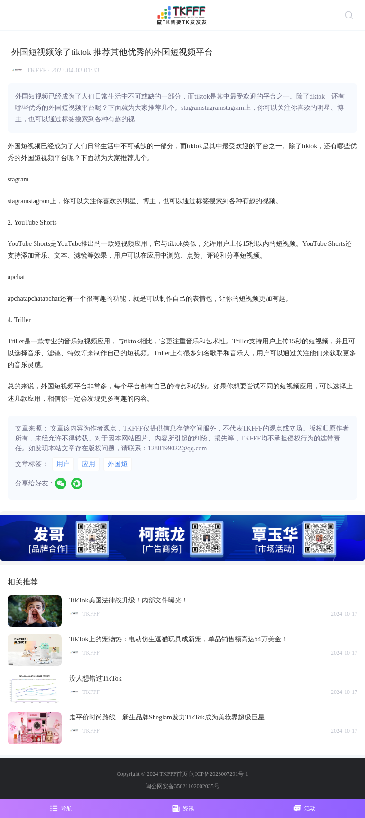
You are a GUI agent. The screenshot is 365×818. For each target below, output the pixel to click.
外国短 (118, 463)
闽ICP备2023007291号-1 (218, 774)
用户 (63, 463)
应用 (88, 463)
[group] (182, 538)
